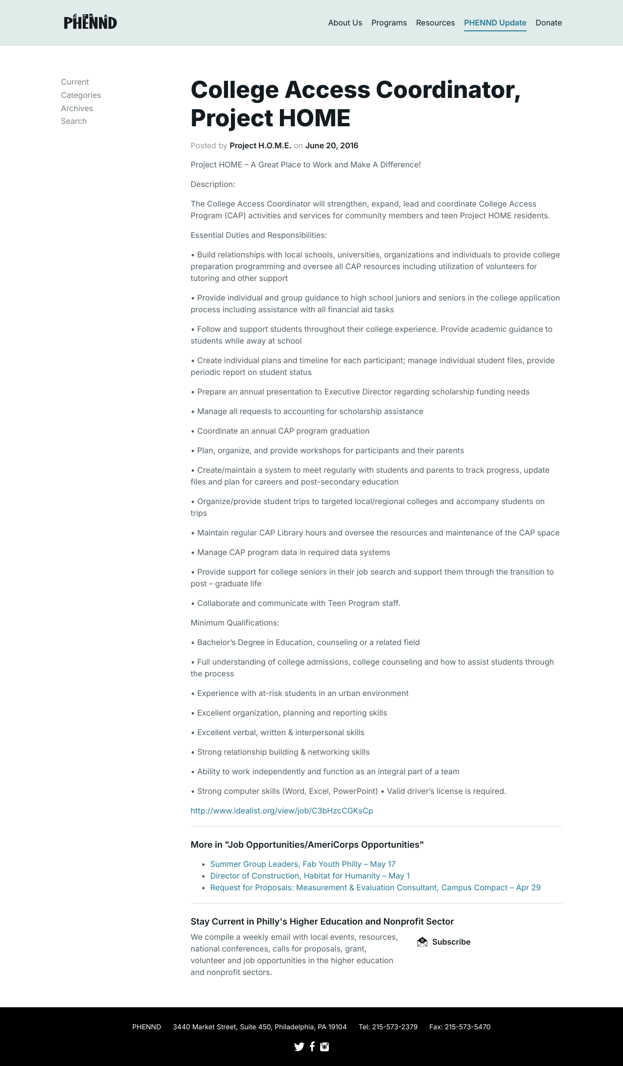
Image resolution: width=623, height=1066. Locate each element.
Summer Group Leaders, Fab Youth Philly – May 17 (303, 864)
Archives (77, 108)
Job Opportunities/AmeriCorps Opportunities (323, 845)
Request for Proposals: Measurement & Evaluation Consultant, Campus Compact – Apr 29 (375, 887)
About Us (345, 22)
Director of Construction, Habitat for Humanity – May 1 (310, 876)
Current (75, 82)
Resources (435, 22)
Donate (549, 22)
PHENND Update (495, 22)
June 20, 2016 (332, 145)
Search (74, 121)
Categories (81, 95)
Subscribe (443, 942)
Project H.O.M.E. (260, 145)
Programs (389, 22)
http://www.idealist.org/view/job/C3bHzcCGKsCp (282, 810)
